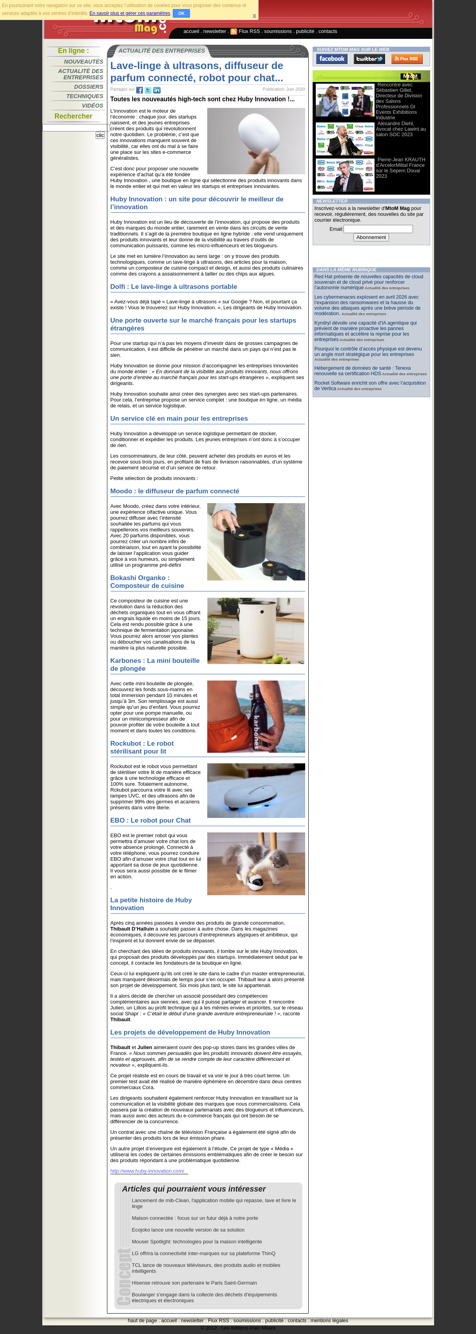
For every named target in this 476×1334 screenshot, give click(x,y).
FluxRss (407, 59)
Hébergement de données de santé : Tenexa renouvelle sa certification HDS (363, 370)
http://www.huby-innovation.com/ (147, 1171)
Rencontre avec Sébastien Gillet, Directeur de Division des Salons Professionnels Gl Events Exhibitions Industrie (399, 101)
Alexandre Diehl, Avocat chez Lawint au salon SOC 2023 (401, 128)
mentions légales (329, 1320)
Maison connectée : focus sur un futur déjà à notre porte (195, 1218)
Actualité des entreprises (80, 74)
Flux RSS (245, 31)
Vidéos (92, 105)
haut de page (142, 1320)
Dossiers (88, 87)
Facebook (331, 59)
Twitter (369, 59)
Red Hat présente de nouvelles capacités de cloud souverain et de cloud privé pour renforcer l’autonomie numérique (369, 282)
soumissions (277, 31)
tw (148, 90)
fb (139, 90)
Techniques (84, 96)
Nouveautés (83, 61)
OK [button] (181, 13)
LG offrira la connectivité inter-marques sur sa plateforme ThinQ (204, 1253)
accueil (191, 31)
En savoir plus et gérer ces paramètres (129, 13)
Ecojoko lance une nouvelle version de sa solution (188, 1230)
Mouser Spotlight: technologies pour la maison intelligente (197, 1242)
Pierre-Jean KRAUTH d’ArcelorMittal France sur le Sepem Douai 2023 (400, 168)
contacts (328, 31)
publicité (305, 31)
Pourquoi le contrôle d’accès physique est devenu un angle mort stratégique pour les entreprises (368, 351)
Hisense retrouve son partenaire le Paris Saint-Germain (194, 1283)
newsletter (214, 31)
